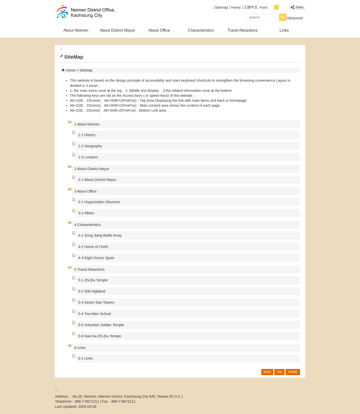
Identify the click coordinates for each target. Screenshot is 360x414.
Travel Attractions (243, 30)
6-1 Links (85, 358)
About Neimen (75, 30)
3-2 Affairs (86, 213)
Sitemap (221, 7)
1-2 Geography (90, 146)
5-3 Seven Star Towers (96, 302)
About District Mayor (117, 30)
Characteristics (201, 30)
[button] (282, 17)
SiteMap (86, 70)
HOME (293, 372)
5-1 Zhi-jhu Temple (93, 280)
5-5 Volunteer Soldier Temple (101, 325)
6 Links (80, 348)
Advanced (295, 18)
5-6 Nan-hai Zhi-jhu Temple (99, 336)
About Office (159, 30)
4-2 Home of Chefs (93, 247)
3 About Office (85, 191)
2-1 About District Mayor (97, 180)
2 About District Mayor (91, 169)
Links (284, 30)
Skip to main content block (2, 2)
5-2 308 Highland (91, 291)
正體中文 (251, 7)
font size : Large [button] (282, 7)
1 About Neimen (87, 124)
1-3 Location (88, 157)
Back (267, 372)
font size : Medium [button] (276, 7)
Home (236, 7)
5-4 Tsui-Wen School (94, 314)
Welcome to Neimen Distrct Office (97, 12)
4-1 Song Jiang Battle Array (100, 235)
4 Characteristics (87, 225)
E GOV (262, 393)
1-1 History (87, 135)
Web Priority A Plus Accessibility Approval (287, 393)
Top (279, 372)
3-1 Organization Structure (99, 202)
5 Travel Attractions (89, 269)
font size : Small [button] (271, 7)
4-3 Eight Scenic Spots (96, 258)
